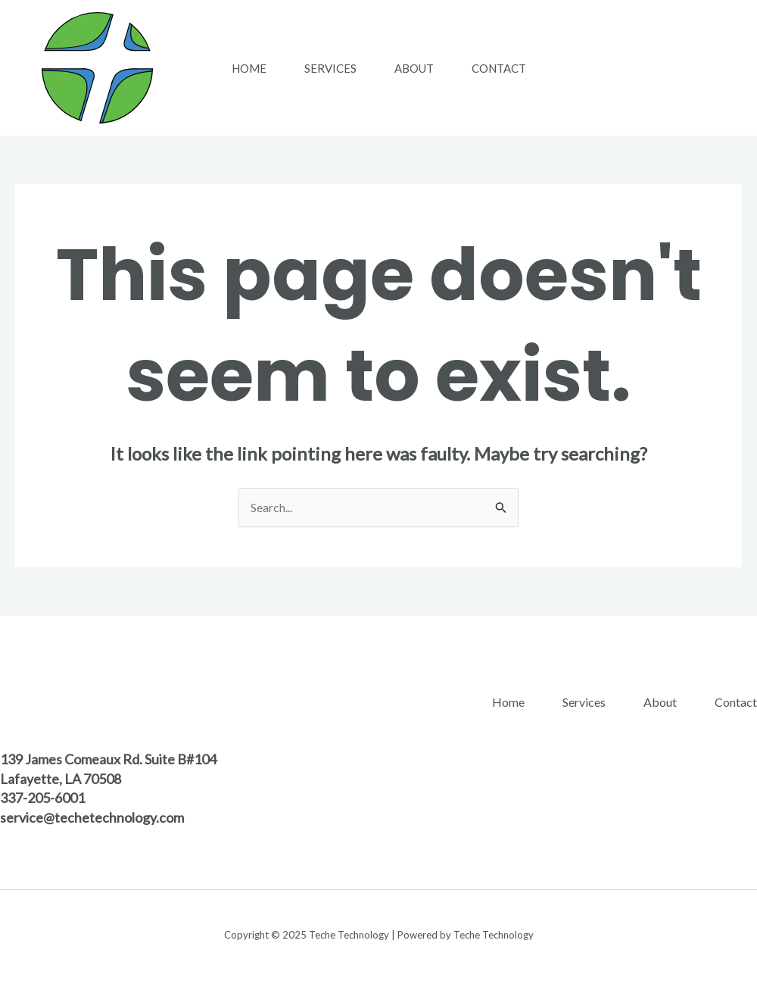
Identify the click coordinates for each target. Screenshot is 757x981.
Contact (499, 68)
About (414, 68)
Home (249, 68)
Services (330, 68)
